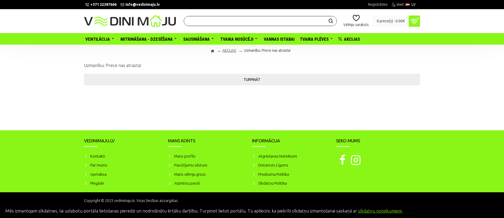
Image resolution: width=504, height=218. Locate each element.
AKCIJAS (229, 50)
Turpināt (252, 79)
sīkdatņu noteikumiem (380, 210)
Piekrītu (490, 210)
